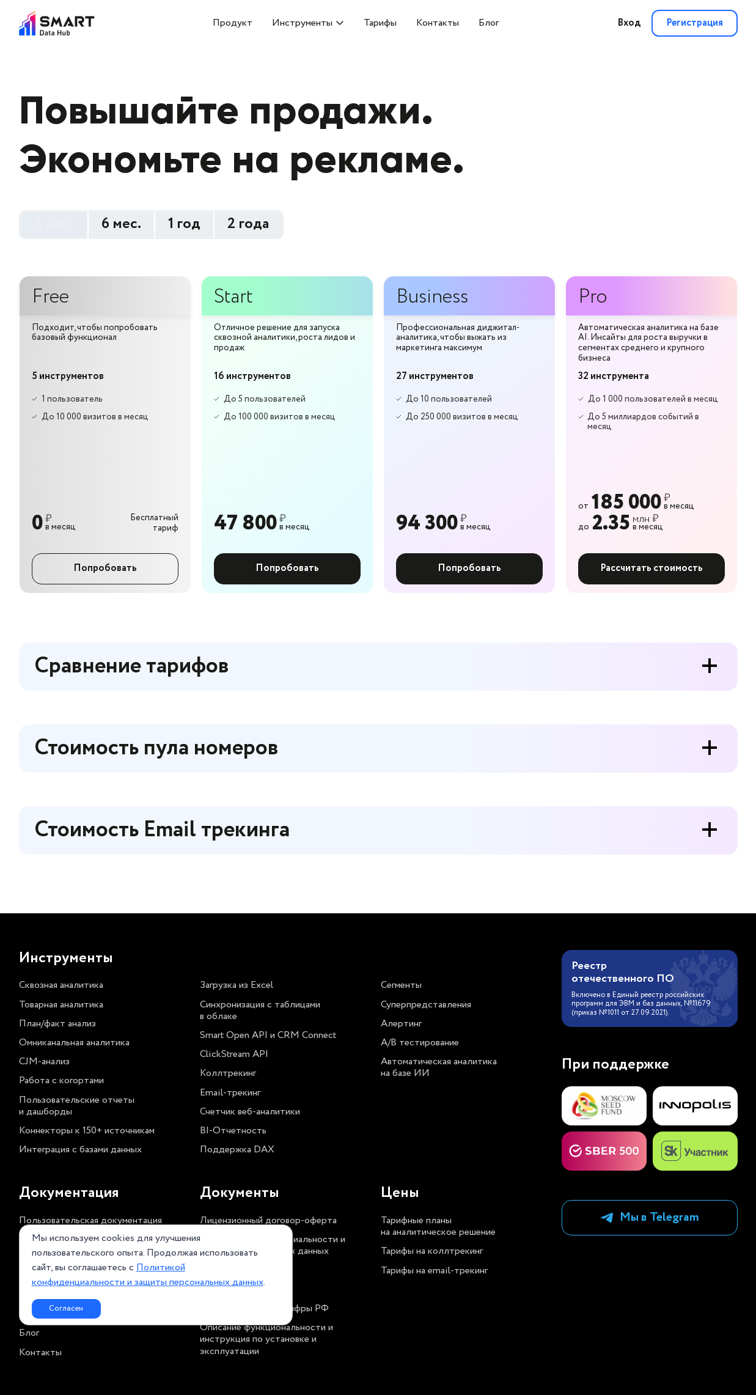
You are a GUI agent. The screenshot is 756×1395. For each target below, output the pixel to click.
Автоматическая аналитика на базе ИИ (439, 1067)
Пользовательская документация (90, 1220)
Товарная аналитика (61, 1004)
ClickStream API (234, 1054)
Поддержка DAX (237, 1149)
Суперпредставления (426, 1004)
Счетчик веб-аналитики (250, 1111)
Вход (628, 23)
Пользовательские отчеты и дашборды (76, 1105)
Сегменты (401, 985)
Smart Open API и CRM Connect (268, 1035)
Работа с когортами (61, 1080)
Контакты (437, 23)
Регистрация (694, 23)
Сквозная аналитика (61, 985)
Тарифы (380, 23)
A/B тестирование (420, 1042)
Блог (489, 23)
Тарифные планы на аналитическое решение (438, 1226)
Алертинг (401, 1023)
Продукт (232, 23)
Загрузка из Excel (236, 985)
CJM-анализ (44, 1061)
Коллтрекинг (228, 1073)
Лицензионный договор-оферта (268, 1220)
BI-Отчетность (233, 1130)
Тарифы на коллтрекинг (432, 1251)
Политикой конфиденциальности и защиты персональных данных (147, 1275)
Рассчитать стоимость (651, 568)
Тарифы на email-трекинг (434, 1270)
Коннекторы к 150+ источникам (87, 1130)
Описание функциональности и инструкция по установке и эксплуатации (266, 1339)
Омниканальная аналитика (74, 1042)
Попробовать (105, 568)
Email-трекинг (230, 1093)
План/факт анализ (57, 1023)
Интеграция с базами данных (80, 1149)
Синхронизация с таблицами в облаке (260, 1010)
